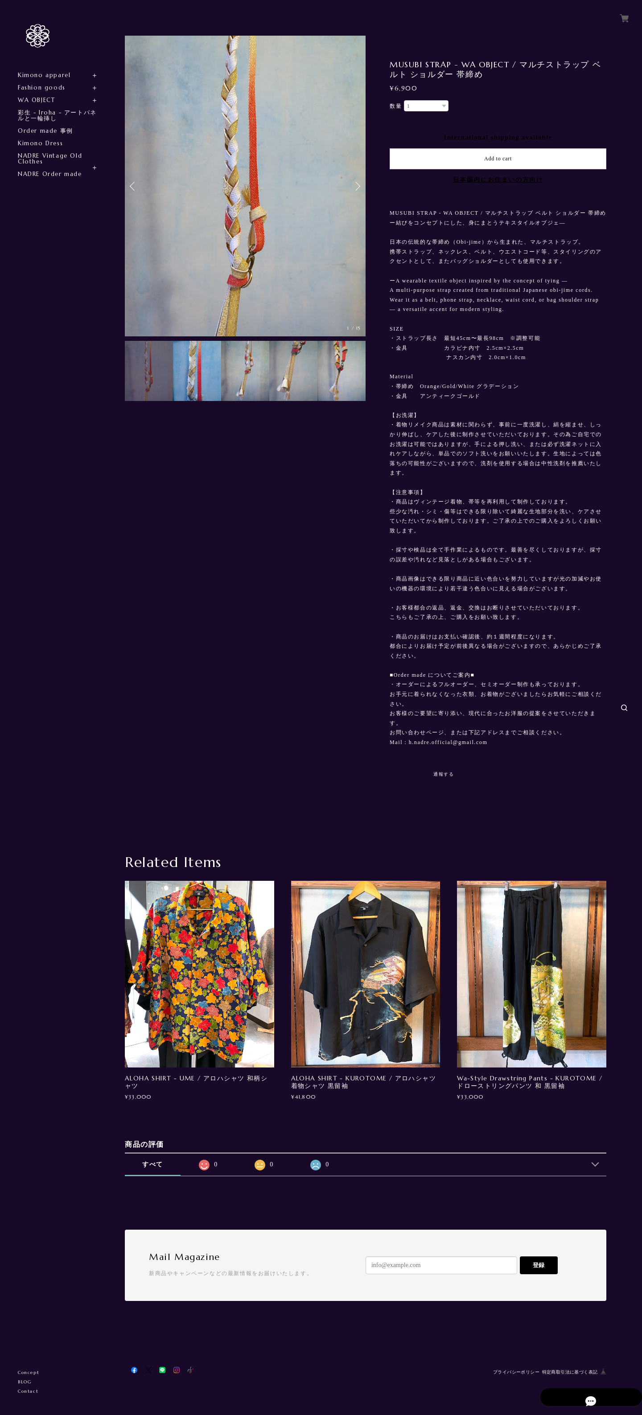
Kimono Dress (40, 143)
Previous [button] (134, 186)
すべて (152, 1164)
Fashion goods (42, 87)
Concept (28, 1372)
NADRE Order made (50, 174)
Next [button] (357, 186)
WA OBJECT (36, 100)
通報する (443, 774)
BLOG (25, 1382)
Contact (28, 1391)
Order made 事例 (45, 131)
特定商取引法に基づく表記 (570, 1372)
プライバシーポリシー (516, 1372)
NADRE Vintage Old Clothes (50, 158)
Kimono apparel (44, 75)
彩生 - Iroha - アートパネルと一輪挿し (57, 115)
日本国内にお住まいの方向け (498, 179)
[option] (245, 186)
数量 (396, 106)
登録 (538, 1265)
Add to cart (498, 158)
